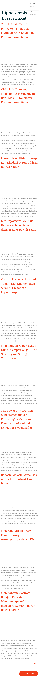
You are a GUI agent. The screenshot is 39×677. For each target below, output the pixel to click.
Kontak (33, 14)
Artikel (33, 11)
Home (32, 4)
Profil (33, 6)
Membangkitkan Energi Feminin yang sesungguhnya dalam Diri (18, 535)
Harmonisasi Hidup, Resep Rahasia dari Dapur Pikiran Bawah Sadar (19, 162)
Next (36, 663)
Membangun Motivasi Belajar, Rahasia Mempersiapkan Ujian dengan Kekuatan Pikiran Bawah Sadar (18, 601)
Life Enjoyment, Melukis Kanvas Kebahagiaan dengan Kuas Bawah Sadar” (19, 225)
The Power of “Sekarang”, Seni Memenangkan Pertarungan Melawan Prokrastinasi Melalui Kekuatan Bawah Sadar (17, 419)
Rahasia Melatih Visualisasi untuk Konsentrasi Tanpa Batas (19, 479)
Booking (33, 9)
